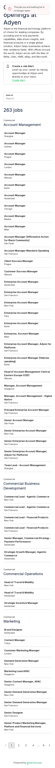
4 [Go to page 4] (33, 745)
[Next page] (49, 745)
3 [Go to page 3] (26, 745)
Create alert (18, 80)
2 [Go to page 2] (18, 745)
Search (9, 95)
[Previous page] (5, 745)
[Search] (27, 98)
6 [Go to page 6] (43, 745)
